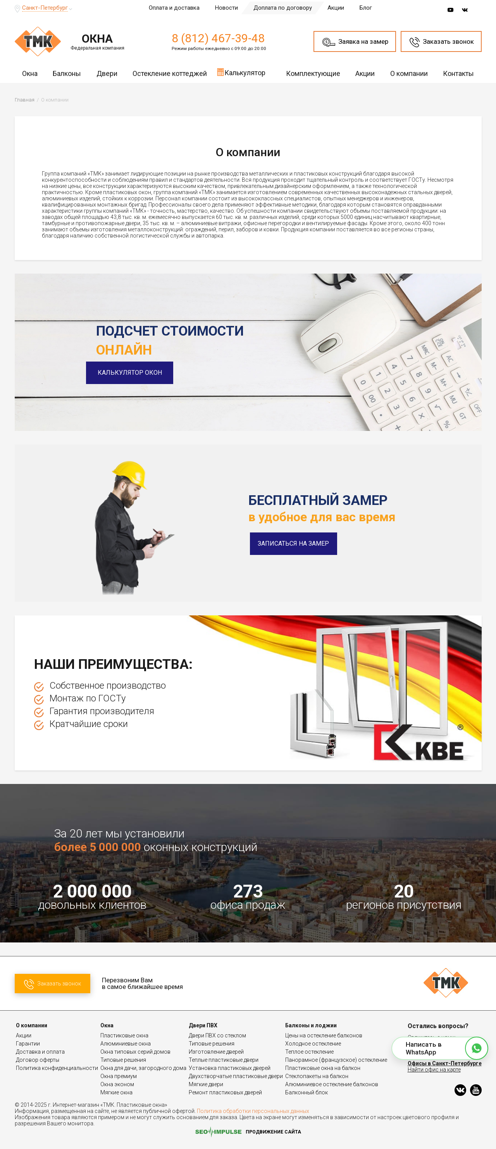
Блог (366, 7)
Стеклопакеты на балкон (316, 1076)
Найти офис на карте (434, 1069)
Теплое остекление (309, 1052)
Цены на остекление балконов (323, 1035)
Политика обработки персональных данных (253, 1111)
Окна (30, 73)
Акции (335, 7)
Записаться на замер (293, 543)
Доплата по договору (282, 7)
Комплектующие (313, 73)
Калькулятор (241, 72)
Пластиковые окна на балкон (322, 1068)
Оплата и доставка (174, 7)
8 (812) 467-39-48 (218, 38)
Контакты (458, 73)
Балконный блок (306, 1092)
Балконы (67, 73)
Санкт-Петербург (45, 7)
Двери (106, 73)
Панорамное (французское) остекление (336, 1060)
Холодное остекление (313, 1043)
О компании (409, 73)
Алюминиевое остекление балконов (331, 1084)
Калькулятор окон (139, 372)
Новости (226, 7)
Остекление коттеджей (170, 73)
